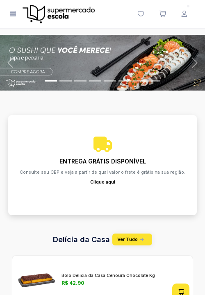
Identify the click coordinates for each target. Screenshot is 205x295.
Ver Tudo (132, 239)
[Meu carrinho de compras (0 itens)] (162, 14)
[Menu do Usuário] (184, 14)
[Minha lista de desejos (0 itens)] (141, 14)
